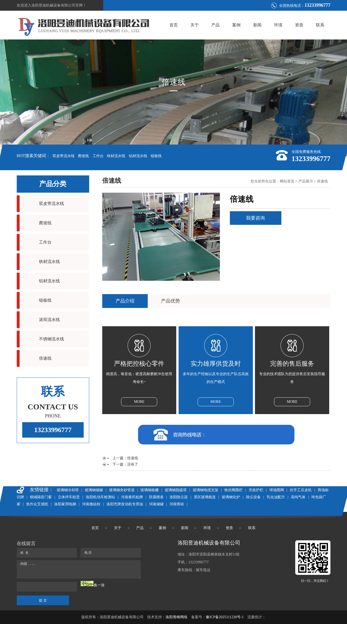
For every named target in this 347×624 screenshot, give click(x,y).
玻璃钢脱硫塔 (176, 490)
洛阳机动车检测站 (100, 497)
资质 (299, 25)
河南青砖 (176, 504)
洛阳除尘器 (178, 497)
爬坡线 (83, 156)
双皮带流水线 (64, 156)
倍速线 (45, 358)
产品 (215, 25)
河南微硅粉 (91, 504)
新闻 (257, 25)
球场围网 (276, 490)
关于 (194, 25)
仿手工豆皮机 (301, 490)
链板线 (156, 156)
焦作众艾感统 (37, 504)
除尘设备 (253, 497)
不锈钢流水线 (51, 339)
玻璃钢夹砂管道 (122, 490)
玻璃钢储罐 (94, 490)
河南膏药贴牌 (132, 497)
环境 (278, 25)
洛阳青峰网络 (176, 617)
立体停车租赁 (69, 497)
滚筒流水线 (49, 319)
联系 (320, 25)
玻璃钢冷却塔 (68, 490)
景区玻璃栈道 (205, 497)
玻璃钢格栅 (149, 490)
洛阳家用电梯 (65, 504)
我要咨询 (255, 218)
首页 (173, 25)
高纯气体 (298, 497)
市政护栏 (256, 490)
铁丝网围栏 (233, 490)
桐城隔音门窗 (41, 497)
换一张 (99, 585)
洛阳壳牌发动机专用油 (124, 504)
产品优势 (170, 301)
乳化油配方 (276, 497)
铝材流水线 (138, 156)
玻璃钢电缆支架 (205, 490)
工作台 (98, 156)
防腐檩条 (156, 497)
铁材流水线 (116, 156)
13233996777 (53, 430)
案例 (236, 25)
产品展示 (305, 181)
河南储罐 (156, 504)
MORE (139, 402)
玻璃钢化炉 (231, 497)
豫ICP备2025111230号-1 (224, 617)
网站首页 (287, 181)
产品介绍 (125, 301)
